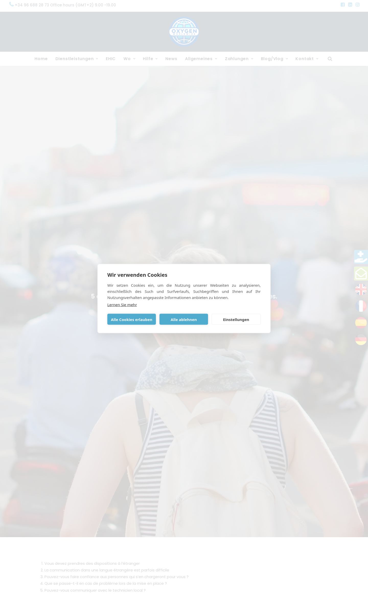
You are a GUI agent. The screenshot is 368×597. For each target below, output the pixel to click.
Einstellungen (236, 319)
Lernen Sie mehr (122, 304)
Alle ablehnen (184, 319)
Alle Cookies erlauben (131, 319)
